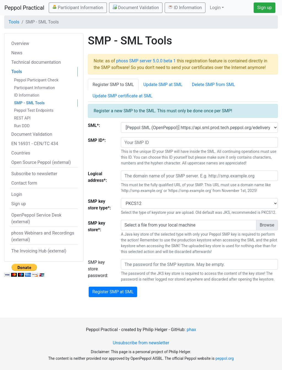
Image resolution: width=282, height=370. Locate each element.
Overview (20, 43)
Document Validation (136, 7)
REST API (22, 118)
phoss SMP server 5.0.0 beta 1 (146, 60)
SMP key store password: (98, 269)
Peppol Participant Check (36, 80)
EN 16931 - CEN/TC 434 (34, 143)
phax (191, 329)
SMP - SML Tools (29, 103)
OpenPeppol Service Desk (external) (36, 218)
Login (16, 194)
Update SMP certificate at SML (123, 96)
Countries (20, 153)
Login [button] (215, 7)
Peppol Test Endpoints (33, 110)
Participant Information (77, 7)
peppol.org (224, 358)
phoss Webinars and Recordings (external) (42, 236)
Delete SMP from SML (213, 84)
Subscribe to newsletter (34, 173)
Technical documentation (36, 62)
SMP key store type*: (99, 205)
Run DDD (22, 126)
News (16, 52)
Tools (14, 22)
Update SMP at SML (162, 84)
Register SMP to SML (113, 84)
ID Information (185, 7)
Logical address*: (97, 177)
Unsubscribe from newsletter (141, 342)
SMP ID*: (97, 140)
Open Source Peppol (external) (41, 162)
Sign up (264, 7)
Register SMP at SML (113, 291)
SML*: (94, 125)
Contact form (24, 183)
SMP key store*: (96, 226)
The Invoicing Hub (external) (38, 251)
